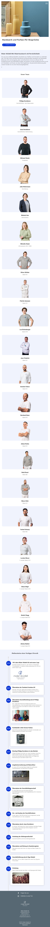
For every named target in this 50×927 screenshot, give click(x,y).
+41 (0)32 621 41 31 (25, 915)
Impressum (25, 925)
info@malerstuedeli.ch (25, 917)
